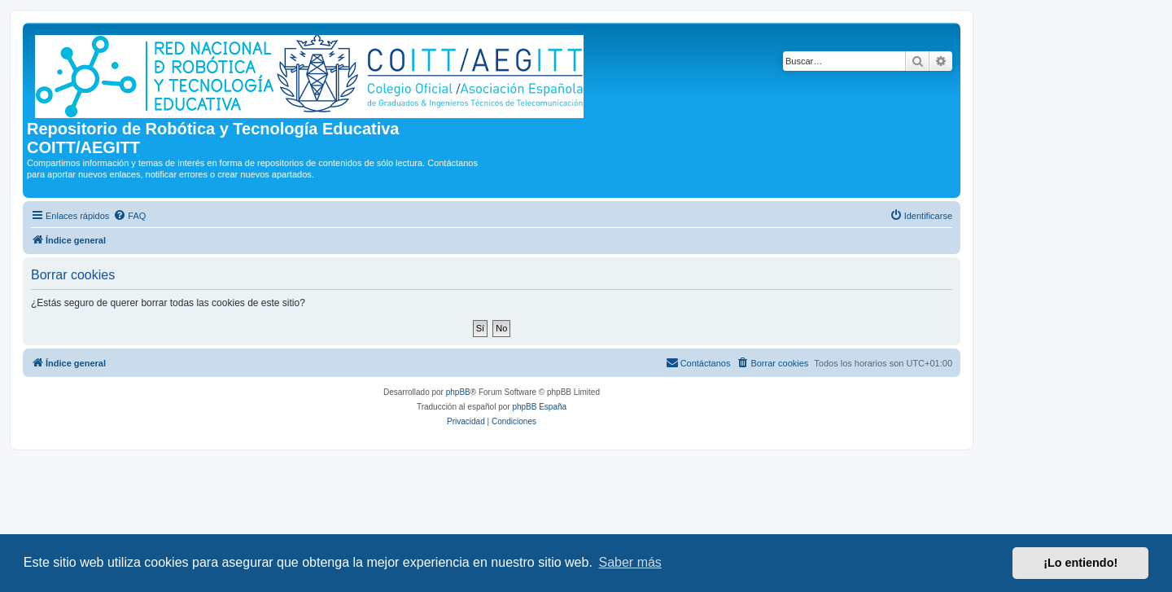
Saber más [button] (630, 562)
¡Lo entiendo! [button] (1080, 562)
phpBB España (539, 406)
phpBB (458, 392)
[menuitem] (129, 216)
